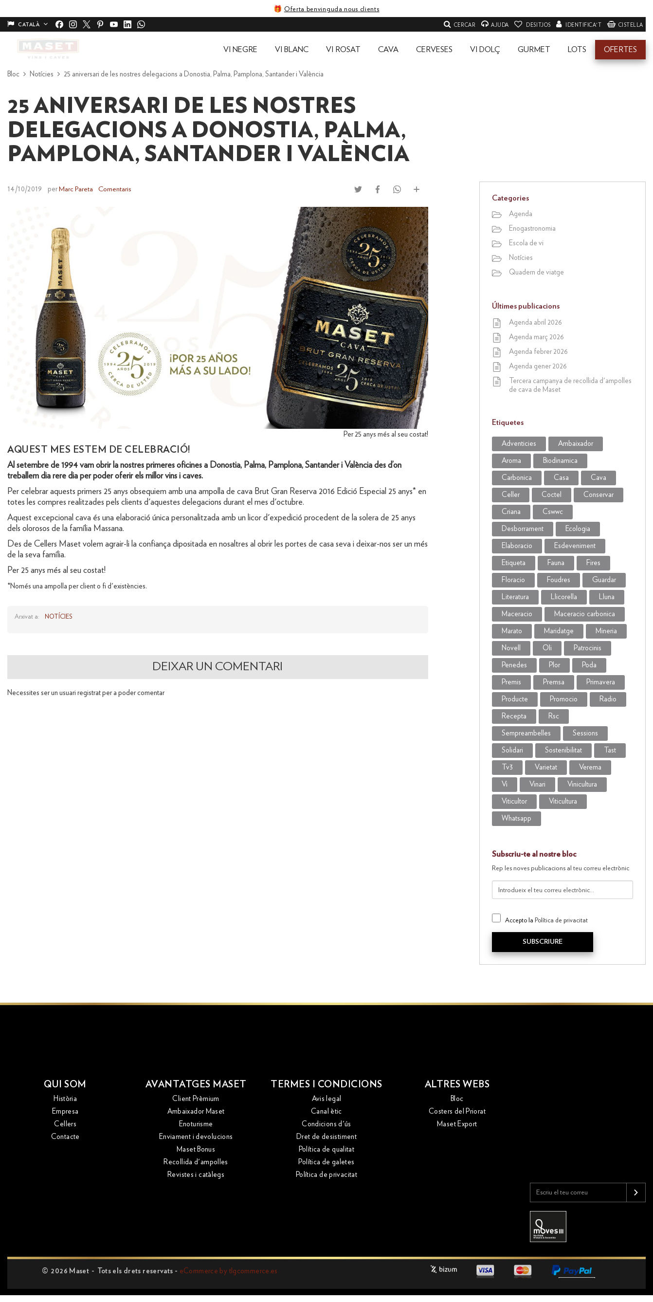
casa (561, 477)
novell (511, 648)
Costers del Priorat (457, 1112)
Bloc (457, 1099)
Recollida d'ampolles (195, 1162)
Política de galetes (326, 1162)
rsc (553, 716)
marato (512, 631)
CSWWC (553, 511)
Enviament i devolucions (196, 1137)
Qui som (65, 1084)
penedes (514, 665)
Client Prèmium (195, 1099)
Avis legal (327, 1099)
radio (608, 699)
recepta (514, 716)
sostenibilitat (563, 750)
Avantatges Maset (196, 1084)
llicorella (564, 597)
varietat (546, 767)
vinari (537, 784)
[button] (240, 49)
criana (511, 511)
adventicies (519, 443)
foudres (558, 580)
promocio (564, 699)
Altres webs (457, 1084)
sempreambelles (526, 733)
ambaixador (575, 443)
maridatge (559, 631)
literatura (515, 597)
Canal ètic (326, 1112)
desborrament (523, 528)
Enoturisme (196, 1124)
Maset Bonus (196, 1150)
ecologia (577, 528)
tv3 (507, 767)
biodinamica (560, 460)
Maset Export (457, 1124)
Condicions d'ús (326, 1124)
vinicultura (582, 784)
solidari (512, 750)
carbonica (517, 477)
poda (589, 665)
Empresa (65, 1112)
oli (547, 648)
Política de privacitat (561, 920)
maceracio (517, 614)
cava (598, 477)
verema (590, 767)
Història (65, 1099)
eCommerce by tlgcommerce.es (229, 1271)
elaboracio (517, 546)
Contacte (65, 1137)
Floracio (513, 580)
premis (511, 682)
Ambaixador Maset (196, 1112)
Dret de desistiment (326, 1137)
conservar (598, 494)
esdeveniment (575, 546)
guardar (604, 580)
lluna (607, 597)
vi (505, 784)
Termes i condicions (326, 1084)
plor (554, 665)
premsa (553, 682)
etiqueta (514, 563)
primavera (600, 682)
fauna (555, 563)
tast (610, 750)
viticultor (514, 801)
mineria (606, 631)
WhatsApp (516, 818)
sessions (585, 733)
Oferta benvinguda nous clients (332, 9)
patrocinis (587, 648)
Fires (593, 563)
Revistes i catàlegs (195, 1175)
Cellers (65, 1124)
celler (511, 494)
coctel (552, 494)
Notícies (58, 616)
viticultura (563, 801)
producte (515, 699)
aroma (511, 460)
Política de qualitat (327, 1150)
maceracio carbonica (584, 614)
